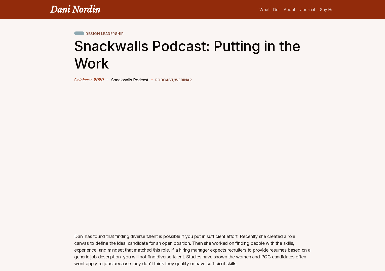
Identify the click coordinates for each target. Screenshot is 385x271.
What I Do (268, 9)
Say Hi (326, 9)
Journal (307, 9)
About (289, 9)
